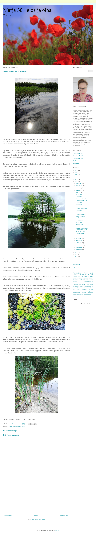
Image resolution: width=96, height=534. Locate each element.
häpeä (91, 273)
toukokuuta (79, 240)
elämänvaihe (12, 426)
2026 (76, 170)
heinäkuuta (79, 236)
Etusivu (36, 515)
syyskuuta (79, 190)
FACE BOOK (76, 267)
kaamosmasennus (88, 281)
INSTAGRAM (76, 264)
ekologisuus (75, 279)
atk (80, 284)
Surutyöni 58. (79, 220)
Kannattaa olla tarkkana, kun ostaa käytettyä (82, 199)
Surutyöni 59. (79, 210)
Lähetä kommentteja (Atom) (38, 519)
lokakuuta (78, 188)
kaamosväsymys (76, 292)
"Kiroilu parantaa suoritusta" (80, 161)
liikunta (75, 275)
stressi (85, 273)
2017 (76, 259)
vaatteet (91, 278)
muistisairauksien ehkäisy (78, 294)
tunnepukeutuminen (77, 283)
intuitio (83, 284)
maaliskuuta (79, 245)
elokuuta (78, 192)
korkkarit (84, 292)
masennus (83, 275)
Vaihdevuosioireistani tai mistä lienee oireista (82, 229)
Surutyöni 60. (79, 204)
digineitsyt (91, 289)
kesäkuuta (79, 238)
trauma (23, 426)
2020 (76, 252)
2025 (76, 172)
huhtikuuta (79, 242)
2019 (76, 254)
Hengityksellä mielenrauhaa (80, 225)
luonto (91, 279)
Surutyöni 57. (79, 222)
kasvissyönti (75, 286)
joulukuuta (79, 183)
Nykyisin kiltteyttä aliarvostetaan (80, 232)
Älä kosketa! (76, 163)
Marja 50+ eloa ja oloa (27, 10)
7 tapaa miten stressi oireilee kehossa (81, 213)
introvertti (82, 278)
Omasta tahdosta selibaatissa (80, 217)
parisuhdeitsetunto (87, 294)
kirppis (81, 286)
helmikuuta (79, 247)
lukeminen (86, 276)
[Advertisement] (36, 496)
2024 (76, 174)
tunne (86, 278)
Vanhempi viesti (64, 515)
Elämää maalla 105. (78, 153)
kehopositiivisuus (84, 279)
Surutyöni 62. (79, 196)
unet (74, 289)
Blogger (57, 530)
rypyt (91, 276)
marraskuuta (79, 185)
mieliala (75, 276)
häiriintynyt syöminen (87, 291)
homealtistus (75, 291)
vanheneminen (86, 283)
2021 (76, 181)
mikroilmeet (90, 292)
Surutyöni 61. (79, 202)
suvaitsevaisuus (89, 287)
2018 (76, 256)
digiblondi (75, 281)
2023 (76, 177)
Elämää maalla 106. (78, 155)
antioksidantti (76, 278)
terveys (90, 275)
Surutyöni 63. (79, 194)
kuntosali (80, 276)
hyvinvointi (77, 273)
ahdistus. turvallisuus (82, 289)
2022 (76, 179)
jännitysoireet (90, 284)
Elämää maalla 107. (78, 158)
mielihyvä (18, 426)
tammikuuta (79, 249)
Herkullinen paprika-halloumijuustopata (81, 207)
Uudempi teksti (8, 515)
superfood (82, 287)
